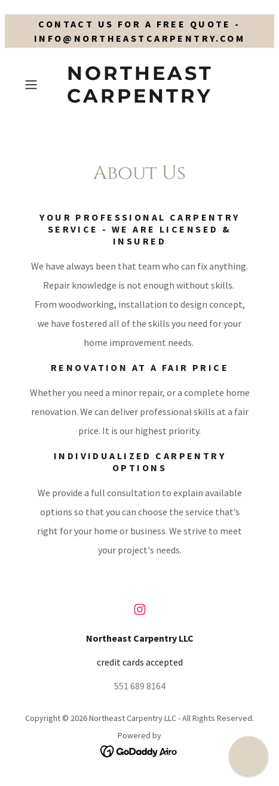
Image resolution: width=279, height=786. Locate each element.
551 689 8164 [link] (139, 686)
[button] (37, 85)
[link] (139, 85)
